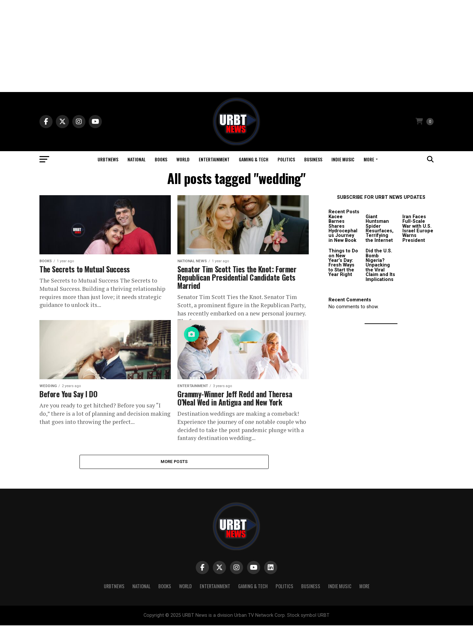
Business (313, 159)
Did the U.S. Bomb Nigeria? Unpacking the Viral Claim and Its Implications (380, 265)
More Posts (174, 461)
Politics (286, 159)
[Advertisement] (236, 46)
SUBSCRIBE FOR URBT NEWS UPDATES (381, 197)
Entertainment (214, 159)
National (136, 159)
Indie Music (342, 159)
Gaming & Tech (253, 159)
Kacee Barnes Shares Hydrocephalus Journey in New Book (342, 228)
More (369, 159)
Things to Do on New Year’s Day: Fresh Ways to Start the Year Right (343, 262)
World (183, 159)
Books (161, 159)
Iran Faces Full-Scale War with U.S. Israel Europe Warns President (417, 228)
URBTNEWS (108, 159)
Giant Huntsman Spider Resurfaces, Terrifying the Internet (380, 228)
